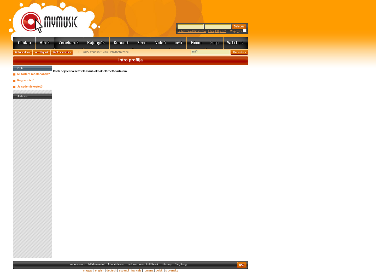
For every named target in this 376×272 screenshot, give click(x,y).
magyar (88, 270)
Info (178, 43)
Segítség (180, 264)
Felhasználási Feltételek (143, 264)
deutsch (112, 270)
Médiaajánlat (96, 264)
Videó (160, 43)
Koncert (121, 43)
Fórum (196, 43)
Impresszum (77, 264)
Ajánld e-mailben (62, 52)
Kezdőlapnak (41, 52)
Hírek (45, 43)
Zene (142, 43)
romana (148, 270)
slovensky (172, 270)
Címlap (24, 43)
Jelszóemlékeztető (30, 86)
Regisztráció (25, 80)
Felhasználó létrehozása (192, 31)
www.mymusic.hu (45, 17)
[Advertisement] (32, 178)
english (99, 270)
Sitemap (167, 264)
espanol (124, 270)
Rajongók (96, 43)
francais (136, 270)
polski (159, 270)
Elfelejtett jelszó (217, 31)
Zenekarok (68, 43)
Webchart (236, 43)
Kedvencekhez (22, 52)
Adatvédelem (116, 264)
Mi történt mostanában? (33, 74)
